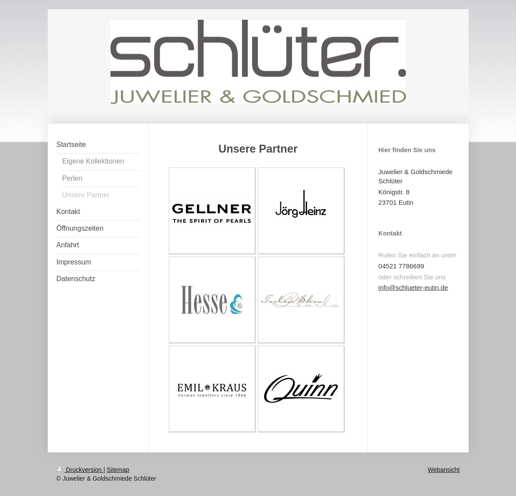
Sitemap (118, 469)
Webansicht (444, 469)
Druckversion (80, 469)
